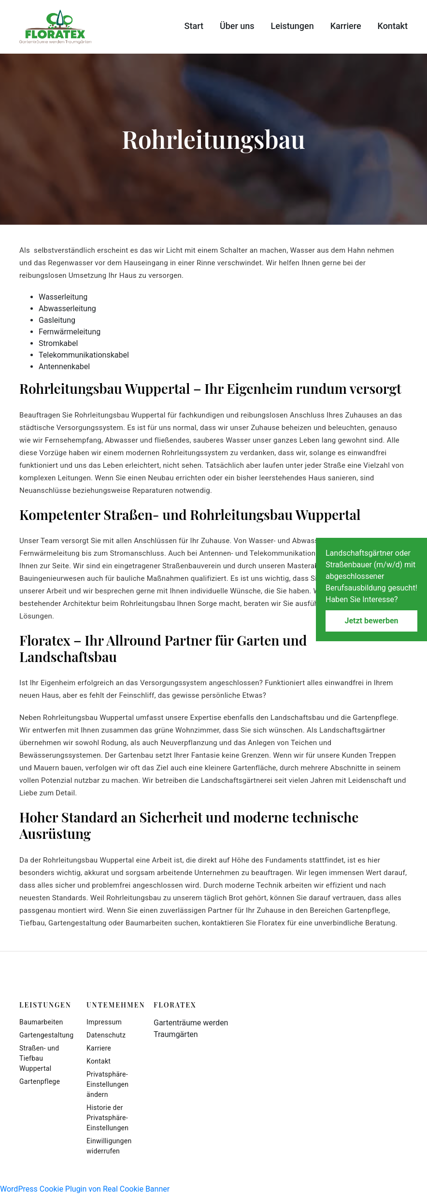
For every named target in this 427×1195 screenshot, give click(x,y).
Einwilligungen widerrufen (108, 1146)
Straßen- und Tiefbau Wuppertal (39, 1058)
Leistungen (292, 26)
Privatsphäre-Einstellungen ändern (107, 1084)
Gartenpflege (39, 1081)
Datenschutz (106, 1035)
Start (194, 26)
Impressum (104, 1022)
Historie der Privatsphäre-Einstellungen (107, 1118)
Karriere (345, 26)
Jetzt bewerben (371, 620)
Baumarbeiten (41, 1022)
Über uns (237, 26)
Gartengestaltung (45, 1035)
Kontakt (393, 26)
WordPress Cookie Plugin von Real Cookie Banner (85, 1189)
